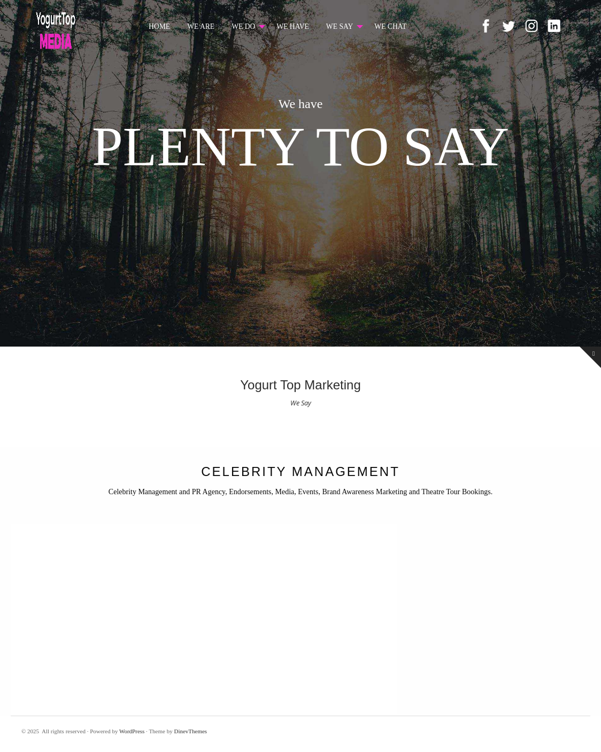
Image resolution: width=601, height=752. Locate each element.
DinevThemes (190, 731)
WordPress (131, 731)
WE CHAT (390, 26)
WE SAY (339, 26)
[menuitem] (159, 26)
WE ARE (200, 26)
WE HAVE (292, 26)
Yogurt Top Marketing (300, 385)
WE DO (243, 26)
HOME (159, 26)
